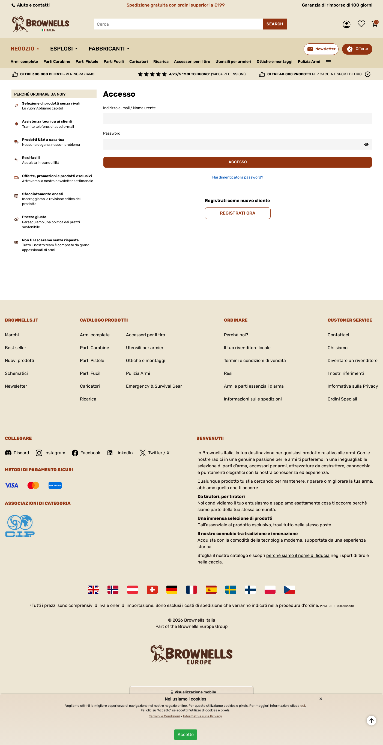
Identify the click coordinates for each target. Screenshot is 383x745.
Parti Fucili (114, 61)
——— (328, 61)
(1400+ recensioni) (207, 74)
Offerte (362, 48)
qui (302, 706)
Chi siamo (338, 347)
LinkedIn (120, 453)
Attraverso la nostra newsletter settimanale (57, 181)
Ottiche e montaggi (274, 61)
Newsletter (16, 386)
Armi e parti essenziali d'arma (254, 386)
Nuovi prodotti (19, 360)
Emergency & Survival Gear (154, 386)
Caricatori (138, 61)
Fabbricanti (107, 48)
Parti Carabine (56, 61)
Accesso (238, 162)
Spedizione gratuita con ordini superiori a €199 (176, 5)
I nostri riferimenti (346, 373)
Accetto (186, 734)
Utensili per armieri (233, 61)
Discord (17, 452)
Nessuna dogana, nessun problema (51, 145)
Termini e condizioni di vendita (255, 360)
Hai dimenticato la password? (237, 177)
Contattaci (338, 334)
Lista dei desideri (363, 24)
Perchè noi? (236, 334)
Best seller (15, 347)
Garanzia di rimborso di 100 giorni (337, 5)
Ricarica (161, 61)
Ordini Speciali (342, 399)
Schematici (16, 373)
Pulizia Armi (309, 61)
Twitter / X (154, 453)
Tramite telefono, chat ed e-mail (48, 126)
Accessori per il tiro (192, 62)
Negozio (22, 48)
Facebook (86, 453)
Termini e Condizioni (164, 716)
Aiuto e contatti (30, 5)
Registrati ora (237, 213)
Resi (228, 373)
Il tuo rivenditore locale (247, 347)
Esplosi (61, 48)
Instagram (50, 453)
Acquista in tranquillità (40, 163)
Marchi (12, 334)
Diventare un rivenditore (353, 360)
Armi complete (24, 61)
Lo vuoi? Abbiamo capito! (42, 108)
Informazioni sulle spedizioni (253, 399)
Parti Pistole (87, 61)
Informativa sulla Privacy (353, 386)
